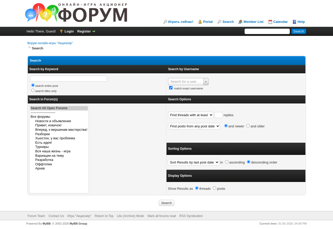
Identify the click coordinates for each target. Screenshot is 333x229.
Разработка (59, 160)
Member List (254, 22)
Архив (59, 168)
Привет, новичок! (59, 125)
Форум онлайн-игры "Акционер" (50, 43)
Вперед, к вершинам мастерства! (59, 130)
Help (301, 22)
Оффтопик (59, 164)
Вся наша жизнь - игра (59, 151)
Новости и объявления (59, 121)
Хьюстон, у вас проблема (59, 138)
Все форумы (59, 117)
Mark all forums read (162, 216)
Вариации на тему (59, 156)
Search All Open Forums (59, 108)
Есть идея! (59, 143)
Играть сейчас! (181, 22)
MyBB (46, 223)
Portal (208, 22)
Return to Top (104, 216)
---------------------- (59, 112)
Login (69, 31)
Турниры (59, 147)
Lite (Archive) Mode (130, 216)
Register (84, 31)
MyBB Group (78, 223)
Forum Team (36, 216)
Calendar (280, 22)
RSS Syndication (191, 216)
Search (228, 22)
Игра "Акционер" (79, 216)
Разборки (59, 134)
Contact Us (56, 216)
